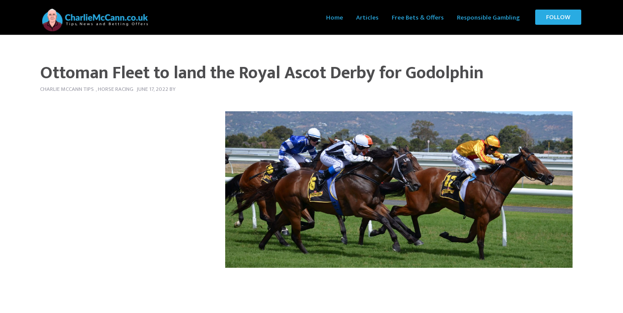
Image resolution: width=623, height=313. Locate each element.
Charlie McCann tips (67, 89)
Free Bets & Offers (418, 17)
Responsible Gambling (488, 17)
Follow (558, 17)
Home (334, 17)
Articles (367, 17)
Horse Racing (115, 89)
